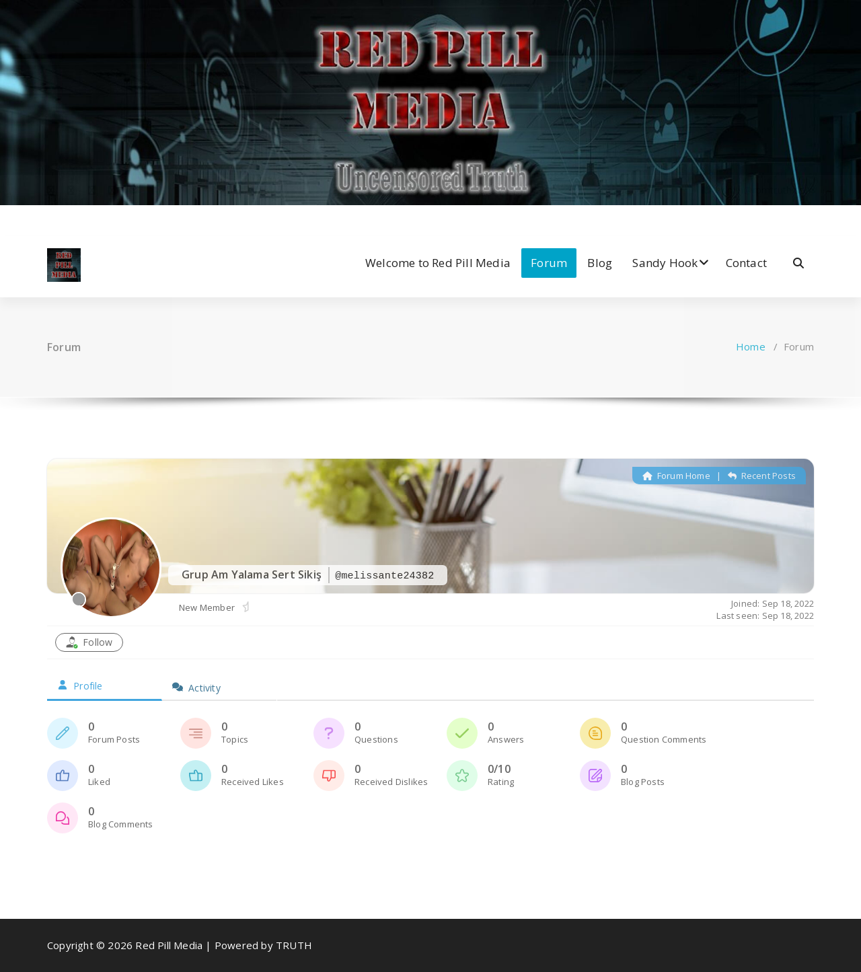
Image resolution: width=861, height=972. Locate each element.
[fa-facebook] (50, 219)
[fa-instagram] (92, 219)
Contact (746, 262)
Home (750, 346)
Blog (599, 262)
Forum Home (676, 476)
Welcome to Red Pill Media (438, 262)
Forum (549, 262)
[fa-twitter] (71, 219)
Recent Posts (762, 476)
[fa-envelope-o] (134, 219)
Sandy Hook (665, 262)
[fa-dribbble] (112, 219)
